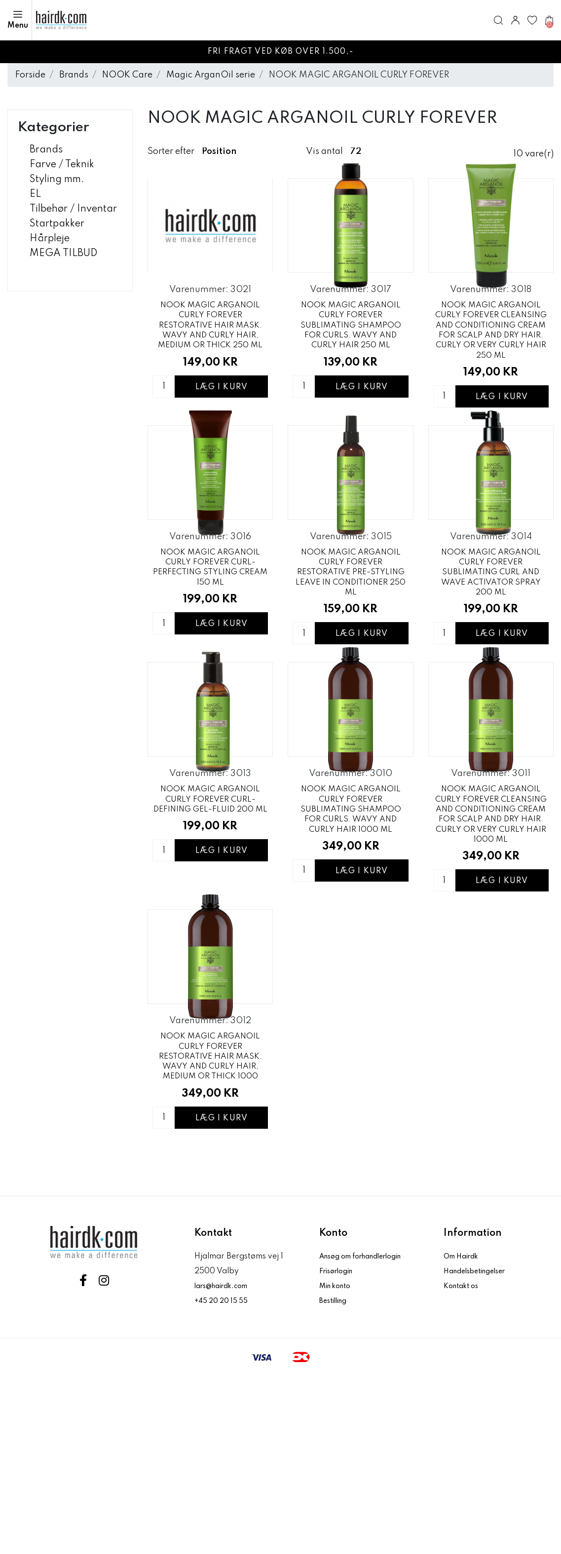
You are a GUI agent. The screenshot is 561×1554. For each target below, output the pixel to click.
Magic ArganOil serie (210, 75)
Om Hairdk (464, 1435)
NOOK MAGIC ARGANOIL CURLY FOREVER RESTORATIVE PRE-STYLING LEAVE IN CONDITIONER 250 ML (351, 659)
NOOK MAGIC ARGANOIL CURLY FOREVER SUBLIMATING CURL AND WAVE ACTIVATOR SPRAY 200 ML (491, 659)
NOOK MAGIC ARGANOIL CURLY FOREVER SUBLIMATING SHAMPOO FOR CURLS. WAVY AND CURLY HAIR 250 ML (351, 369)
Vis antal (324, 151)
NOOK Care (127, 75)
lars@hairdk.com (226, 1464)
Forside (30, 75)
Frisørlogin (340, 1449)
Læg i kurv (221, 447)
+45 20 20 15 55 (224, 1479)
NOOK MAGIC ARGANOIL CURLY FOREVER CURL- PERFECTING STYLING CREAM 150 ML (210, 657)
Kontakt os (464, 1464)
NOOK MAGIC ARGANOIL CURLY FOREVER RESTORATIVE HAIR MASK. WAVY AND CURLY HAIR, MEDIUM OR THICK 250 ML (210, 369)
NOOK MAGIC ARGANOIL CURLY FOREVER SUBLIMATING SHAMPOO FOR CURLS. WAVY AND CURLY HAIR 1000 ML (351, 943)
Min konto (338, 1464)
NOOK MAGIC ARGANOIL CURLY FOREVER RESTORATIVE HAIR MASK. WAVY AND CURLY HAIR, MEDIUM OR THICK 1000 (210, 1233)
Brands (73, 75)
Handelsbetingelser (481, 1449)
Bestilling (337, 1479)
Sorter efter (171, 151)
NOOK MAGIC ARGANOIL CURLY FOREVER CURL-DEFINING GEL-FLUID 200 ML (210, 941)
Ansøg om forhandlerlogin (369, 1435)
